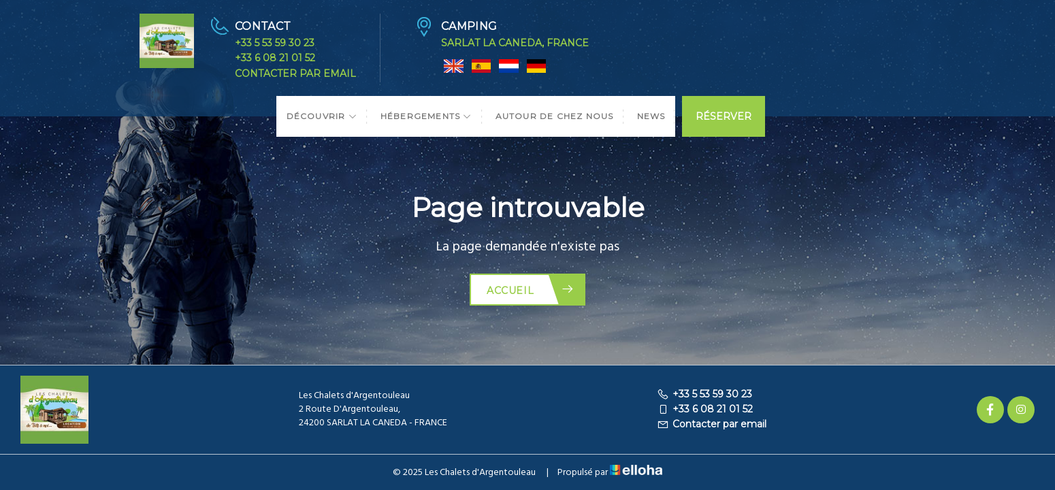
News (651, 116)
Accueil (530, 289)
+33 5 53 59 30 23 (274, 43)
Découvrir (322, 116)
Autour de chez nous (555, 116)
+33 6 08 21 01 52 (275, 58)
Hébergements (426, 116)
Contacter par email (295, 73)
